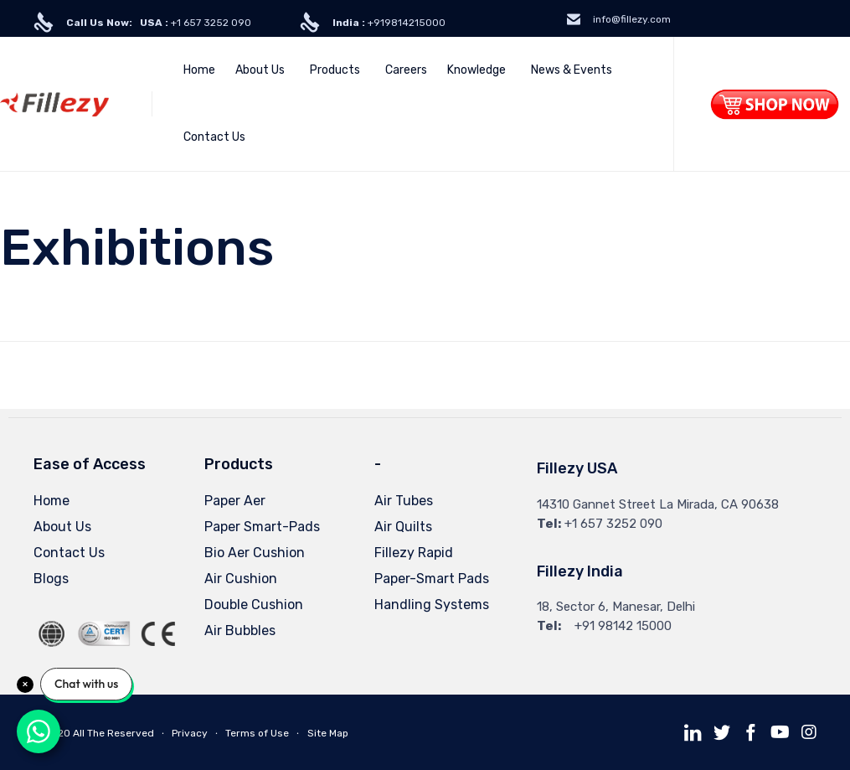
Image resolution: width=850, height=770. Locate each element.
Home (199, 70)
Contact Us (214, 137)
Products (335, 70)
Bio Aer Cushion (254, 553)
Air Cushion (240, 579)
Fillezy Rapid (413, 553)
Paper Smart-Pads (262, 527)
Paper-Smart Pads (431, 579)
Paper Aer (234, 501)
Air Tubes (403, 501)
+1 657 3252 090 (158, 22)
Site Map (327, 733)
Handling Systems (431, 604)
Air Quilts (403, 527)
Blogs (51, 579)
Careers (406, 70)
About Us (260, 70)
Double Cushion (253, 604)
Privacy (190, 733)
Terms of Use (257, 733)
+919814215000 (389, 22)
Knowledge (476, 70)
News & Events (571, 70)
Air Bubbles (240, 630)
